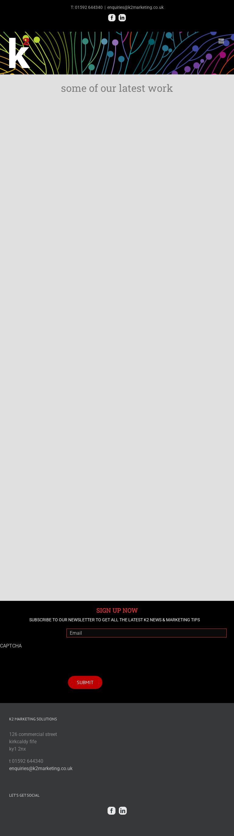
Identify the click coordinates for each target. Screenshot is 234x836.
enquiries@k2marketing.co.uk (135, 7)
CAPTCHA (11, 646)
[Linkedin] (123, 811)
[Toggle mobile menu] (221, 41)
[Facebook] (111, 811)
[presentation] (112, 654)
